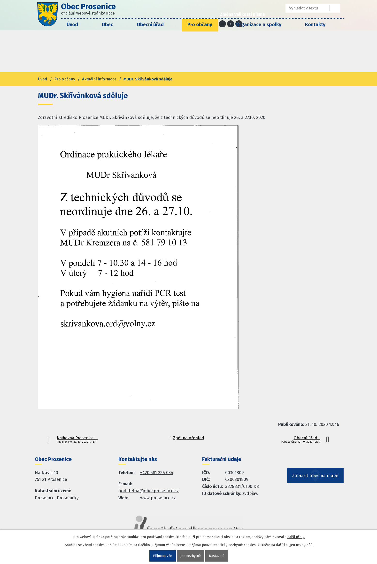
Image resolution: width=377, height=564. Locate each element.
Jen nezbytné (190, 556)
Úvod (72, 24)
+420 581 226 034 (156, 472)
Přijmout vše (162, 556)
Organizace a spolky (258, 24)
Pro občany (199, 24)
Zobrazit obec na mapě (315, 475)
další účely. (296, 537)
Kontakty (315, 24)
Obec (107, 24)
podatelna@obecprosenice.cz (148, 491)
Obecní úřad (150, 24)
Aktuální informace (99, 79)
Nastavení (216, 556)
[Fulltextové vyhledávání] (304, 8)
